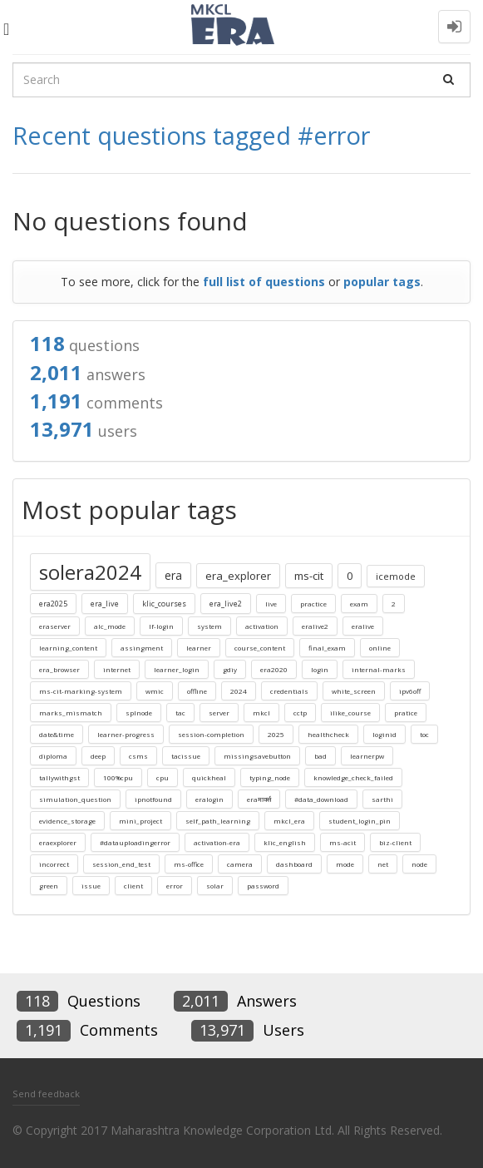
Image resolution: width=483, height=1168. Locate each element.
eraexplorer (57, 842)
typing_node (269, 777)
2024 (238, 690)
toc (424, 734)
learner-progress (126, 734)
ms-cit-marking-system (80, 690)
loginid (384, 734)
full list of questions (264, 282)
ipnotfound (153, 799)
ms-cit (308, 575)
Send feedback (46, 1093)
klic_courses (164, 603)
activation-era (217, 842)
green (48, 885)
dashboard (294, 864)
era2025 (53, 603)
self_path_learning (217, 820)
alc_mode (110, 626)
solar (215, 885)
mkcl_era (289, 820)
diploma (53, 755)
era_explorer (238, 575)
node (419, 864)
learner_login (177, 669)
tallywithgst (59, 777)
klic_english (285, 842)
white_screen (354, 690)
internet (117, 669)
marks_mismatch (70, 712)
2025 (276, 734)
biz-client (395, 842)
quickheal (209, 777)
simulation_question (75, 799)
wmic (154, 690)
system (209, 626)
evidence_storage (67, 820)
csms (138, 755)
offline (197, 690)
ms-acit (342, 842)
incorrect (54, 864)
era (173, 575)
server (219, 712)
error (174, 885)
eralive (363, 626)
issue (91, 885)
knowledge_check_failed (353, 777)
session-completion (211, 734)
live (271, 603)
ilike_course (350, 712)
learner (198, 647)
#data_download (321, 799)
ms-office (189, 864)
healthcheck (328, 734)
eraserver (55, 626)
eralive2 (315, 626)
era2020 (274, 669)
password (263, 885)
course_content (259, 647)
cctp (300, 712)
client (133, 885)
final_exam (327, 647)
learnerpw (367, 755)
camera (240, 864)
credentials (289, 690)
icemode (396, 576)
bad (320, 755)
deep (98, 755)
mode (345, 864)
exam (359, 603)
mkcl (261, 712)
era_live (105, 603)
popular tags (382, 282)
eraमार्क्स (259, 799)
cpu (162, 777)
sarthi (382, 799)
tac (180, 712)
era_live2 (225, 603)
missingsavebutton (257, 755)
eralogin (209, 799)
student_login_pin (359, 820)
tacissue (185, 755)
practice (313, 603)
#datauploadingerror (135, 842)
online (380, 647)
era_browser (59, 669)
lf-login (161, 626)
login (319, 669)
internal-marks (379, 669)
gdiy (230, 669)
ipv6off (410, 690)
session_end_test (121, 864)
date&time (56, 734)
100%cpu (118, 777)
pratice (405, 712)
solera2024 (90, 572)
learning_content (68, 647)
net (382, 864)
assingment (142, 647)
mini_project (140, 820)
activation (261, 626)
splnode (139, 712)
